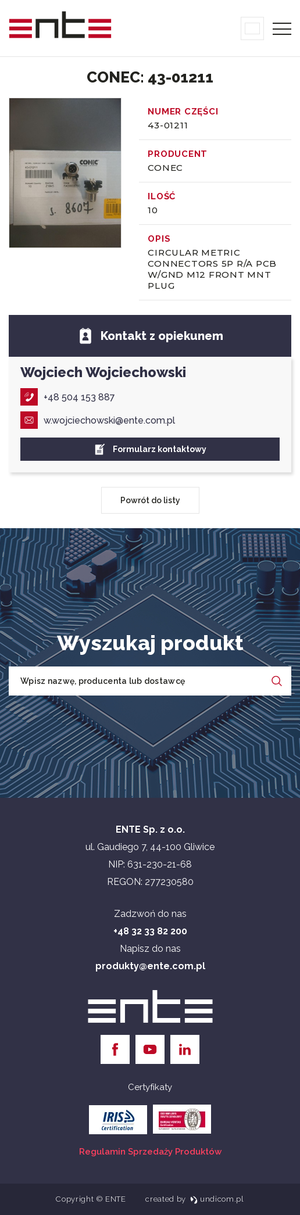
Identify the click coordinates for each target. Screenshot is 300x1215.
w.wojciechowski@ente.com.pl (97, 420)
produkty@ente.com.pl (150, 966)
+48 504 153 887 (67, 397)
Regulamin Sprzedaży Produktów (150, 1151)
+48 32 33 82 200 (150, 931)
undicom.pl (217, 1199)
